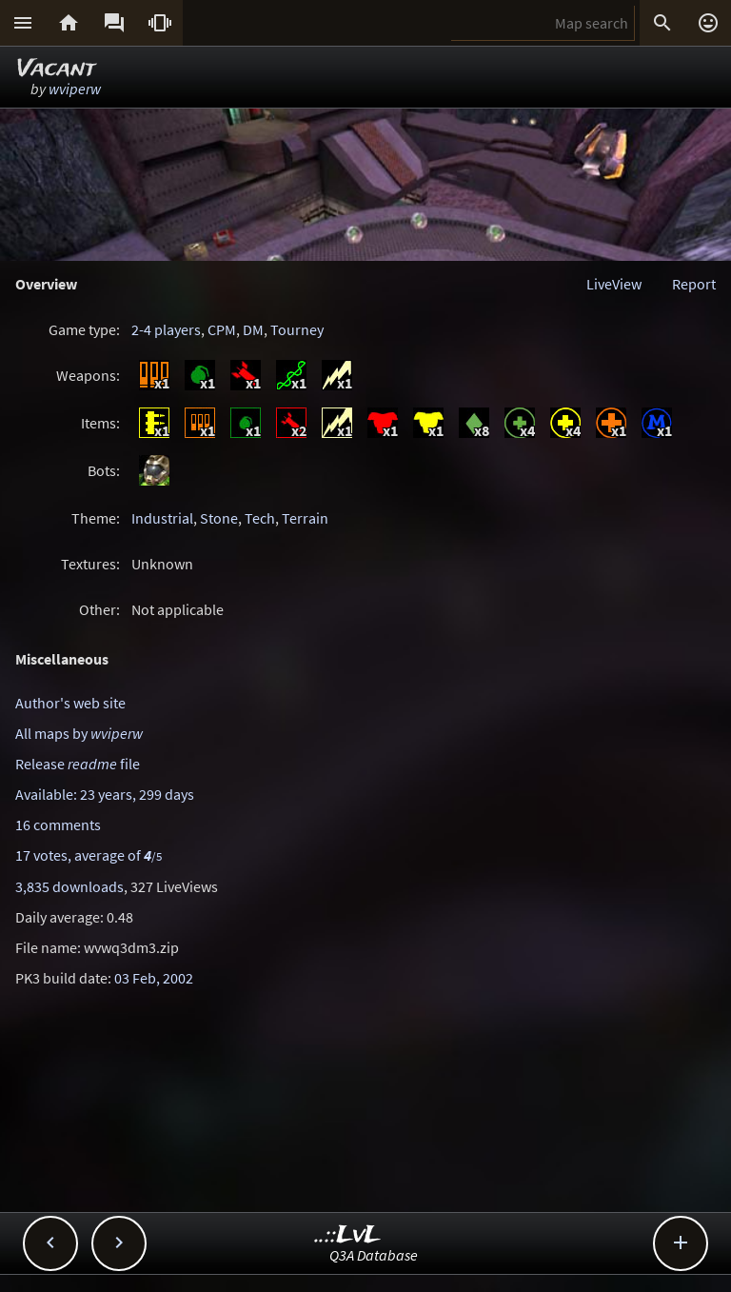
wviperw (75, 88)
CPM (221, 329)
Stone (219, 517)
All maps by (79, 733)
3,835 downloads (69, 886)
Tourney (297, 329)
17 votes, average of (88, 855)
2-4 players (166, 329)
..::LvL (348, 1235)
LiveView (614, 283)
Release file (77, 763)
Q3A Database (373, 1254)
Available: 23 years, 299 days (104, 794)
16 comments (58, 824)
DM (253, 329)
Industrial (162, 517)
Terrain (305, 517)
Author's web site (70, 702)
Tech (260, 517)
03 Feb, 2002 (153, 977)
